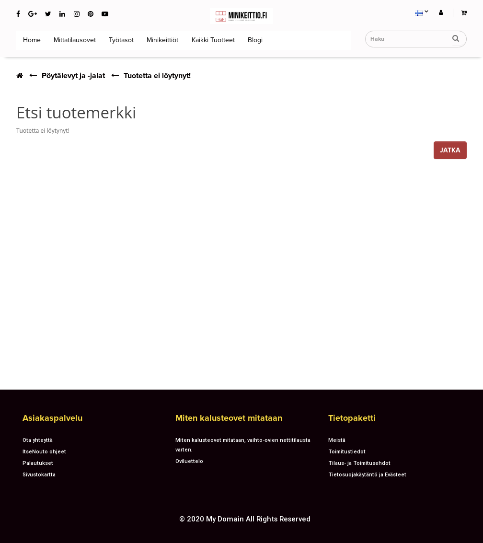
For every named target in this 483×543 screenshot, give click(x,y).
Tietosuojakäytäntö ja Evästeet (367, 474)
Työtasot (120, 40)
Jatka (450, 150)
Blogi (254, 40)
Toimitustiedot (347, 451)
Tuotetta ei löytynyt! (157, 76)
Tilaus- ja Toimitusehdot (359, 463)
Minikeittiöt (161, 40)
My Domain (225, 518)
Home (31, 40)
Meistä (336, 440)
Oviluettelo (189, 461)
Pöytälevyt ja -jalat (73, 76)
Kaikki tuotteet (212, 40)
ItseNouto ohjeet (44, 451)
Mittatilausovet (74, 40)
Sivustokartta (39, 474)
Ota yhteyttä (38, 440)
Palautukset (38, 463)
